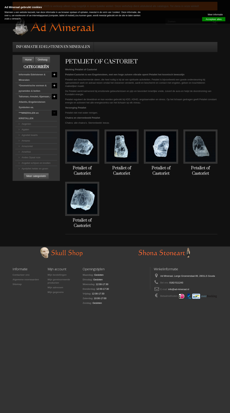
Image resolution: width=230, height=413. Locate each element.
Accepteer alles (214, 19)
